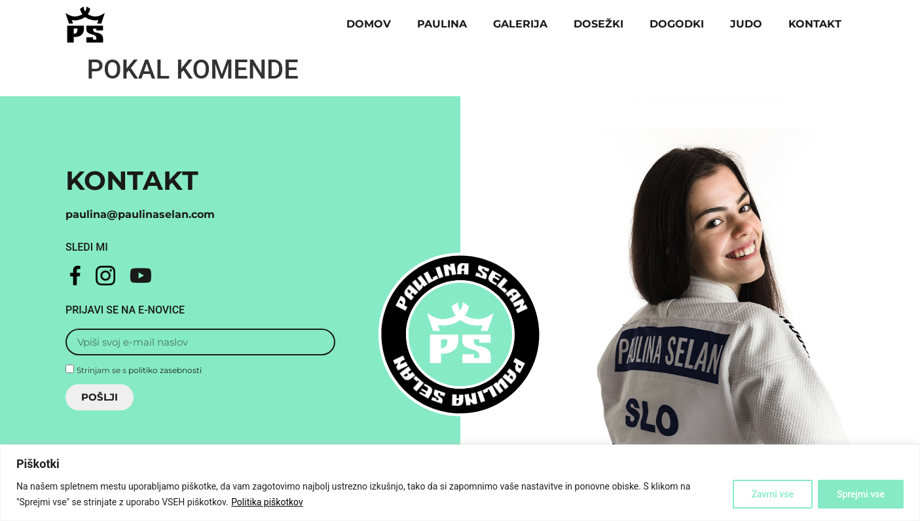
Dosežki (598, 24)
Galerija (520, 24)
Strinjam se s (139, 369)
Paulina (442, 24)
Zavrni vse (773, 494)
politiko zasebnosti (165, 369)
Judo (746, 24)
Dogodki (677, 24)
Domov (368, 24)
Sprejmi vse (861, 494)
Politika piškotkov (267, 502)
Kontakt (814, 24)
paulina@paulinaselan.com (140, 214)
